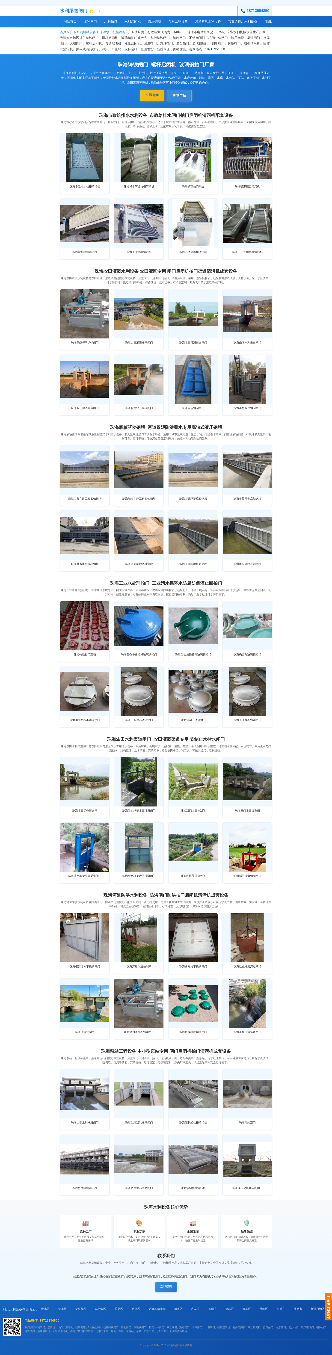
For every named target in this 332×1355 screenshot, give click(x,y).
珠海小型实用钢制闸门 (247, 408)
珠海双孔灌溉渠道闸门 (85, 408)
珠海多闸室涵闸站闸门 (139, 1188)
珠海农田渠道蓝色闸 (193, 876)
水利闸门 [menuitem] (90, 21)
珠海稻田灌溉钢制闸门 (247, 876)
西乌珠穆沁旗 (157, 1309)
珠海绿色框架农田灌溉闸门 (139, 876)
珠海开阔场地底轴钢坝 (193, 564)
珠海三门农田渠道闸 (247, 810)
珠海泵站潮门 (247, 1122)
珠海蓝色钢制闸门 (193, 408)
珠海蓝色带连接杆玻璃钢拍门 (139, 654)
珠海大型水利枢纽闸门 (85, 1122)
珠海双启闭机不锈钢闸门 (139, 1032)
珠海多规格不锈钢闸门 (193, 966)
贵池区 (45, 1309)
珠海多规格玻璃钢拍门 (193, 1032)
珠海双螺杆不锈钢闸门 (85, 342)
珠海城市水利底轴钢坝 (85, 564)
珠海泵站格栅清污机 (193, 1188)
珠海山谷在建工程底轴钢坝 (84, 498)
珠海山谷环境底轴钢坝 (193, 498)
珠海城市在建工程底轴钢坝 (139, 498)
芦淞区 (136, 1309)
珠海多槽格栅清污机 (84, 1188)
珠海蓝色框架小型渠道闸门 (84, 876)
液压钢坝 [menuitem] (154, 21)
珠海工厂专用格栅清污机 (247, 252)
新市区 (178, 1309)
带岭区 (264, 1309)
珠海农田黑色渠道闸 (84, 810)
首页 (63, 32)
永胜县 (281, 1309)
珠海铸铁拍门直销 (85, 654)
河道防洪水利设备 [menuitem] (208, 21)
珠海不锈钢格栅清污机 (193, 252)
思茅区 (119, 1309)
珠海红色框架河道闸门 (247, 966)
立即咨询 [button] (152, 95)
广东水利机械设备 (83, 32)
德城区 (229, 1309)
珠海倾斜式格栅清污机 (193, 1122)
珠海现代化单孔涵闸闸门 (247, 1188)
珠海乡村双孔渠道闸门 (139, 408)
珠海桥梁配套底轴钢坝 (247, 498)
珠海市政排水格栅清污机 (85, 186)
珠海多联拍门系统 (193, 186)
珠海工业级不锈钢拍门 (247, 720)
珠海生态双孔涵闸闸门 (139, 1122)
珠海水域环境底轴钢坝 (247, 564)
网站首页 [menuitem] (70, 21)
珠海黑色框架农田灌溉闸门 (139, 810)
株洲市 (298, 1309)
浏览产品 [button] (179, 95)
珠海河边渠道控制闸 (139, 966)
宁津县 (62, 1309)
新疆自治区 (318, 1309)
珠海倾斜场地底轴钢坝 (139, 564)
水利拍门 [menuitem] (110, 21)
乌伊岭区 (100, 1309)
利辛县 (195, 1309)
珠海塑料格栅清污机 (84, 252)
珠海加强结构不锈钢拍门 (85, 720)
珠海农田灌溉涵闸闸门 (139, 342)
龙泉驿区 (80, 1309)
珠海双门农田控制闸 (193, 810)
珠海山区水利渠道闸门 (247, 342)
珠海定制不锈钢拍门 (193, 720)
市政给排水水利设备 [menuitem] (242, 21)
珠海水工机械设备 (112, 32)
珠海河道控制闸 (85, 1032)
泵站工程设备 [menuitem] (178, 21)
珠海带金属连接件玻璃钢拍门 (193, 654)
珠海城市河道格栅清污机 (139, 186)
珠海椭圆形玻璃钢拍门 (247, 654)
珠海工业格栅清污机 (139, 252)
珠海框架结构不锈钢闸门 (85, 966)
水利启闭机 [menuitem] (133, 21)
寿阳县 (212, 1309)
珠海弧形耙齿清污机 (247, 186)
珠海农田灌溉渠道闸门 (193, 342)
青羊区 (247, 1309)
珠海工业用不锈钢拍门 (139, 720)
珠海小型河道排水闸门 (247, 1032)
